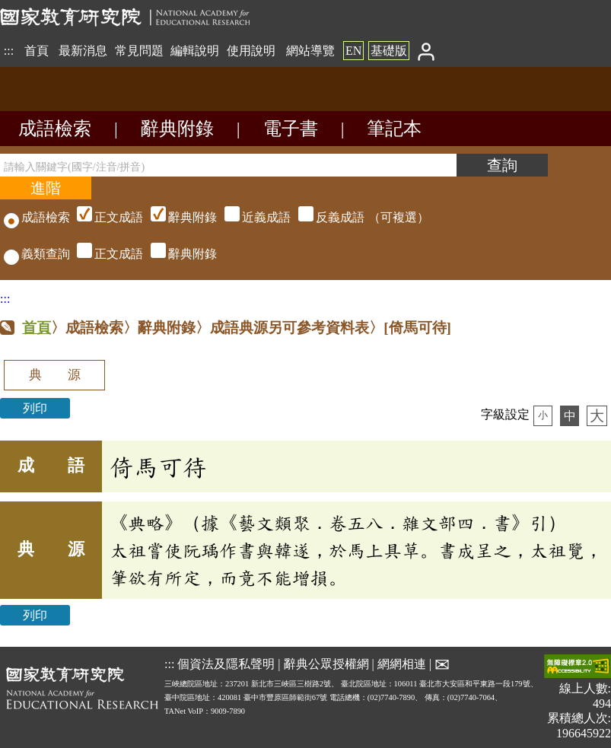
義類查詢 (37, 253)
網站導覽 (310, 50)
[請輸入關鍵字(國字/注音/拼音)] (228, 165)
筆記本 (394, 128)
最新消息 (83, 50)
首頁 (36, 50)
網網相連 (401, 663)
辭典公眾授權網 (326, 663)
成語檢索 (54, 128)
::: (9, 50)
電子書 (290, 128)
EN (353, 50)
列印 (35, 408)
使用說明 (251, 50)
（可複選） (251, 217)
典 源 (55, 375)
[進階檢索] (45, 188)
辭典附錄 (177, 128)
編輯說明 (194, 50)
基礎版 (389, 50)
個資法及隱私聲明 (226, 663)
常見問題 (139, 50)
